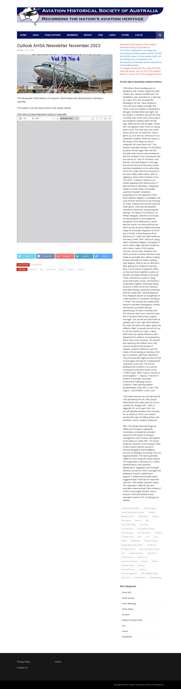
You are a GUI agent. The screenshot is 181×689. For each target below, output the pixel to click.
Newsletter (37, 264)
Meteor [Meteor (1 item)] (155, 561)
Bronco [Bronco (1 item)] (138, 520)
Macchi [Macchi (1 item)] (144, 561)
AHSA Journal (128, 598)
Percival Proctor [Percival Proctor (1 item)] (128, 569)
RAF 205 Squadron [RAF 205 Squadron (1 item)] (129, 573)
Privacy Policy (23, 661)
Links (112, 35)
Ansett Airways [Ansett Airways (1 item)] (150, 508)
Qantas (80, 269)
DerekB (20, 50)
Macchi (62, 269)
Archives (126, 614)
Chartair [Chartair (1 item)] (158, 532)
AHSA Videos (128, 609)
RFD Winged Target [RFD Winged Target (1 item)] (149, 573)
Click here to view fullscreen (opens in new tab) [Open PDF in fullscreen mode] (42, 114)
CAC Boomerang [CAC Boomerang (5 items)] (128, 524)
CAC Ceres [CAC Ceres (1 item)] (144, 524)
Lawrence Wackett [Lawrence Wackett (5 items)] (129, 561)
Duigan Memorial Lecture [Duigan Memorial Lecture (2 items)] (132, 545)
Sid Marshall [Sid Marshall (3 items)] (139, 577)
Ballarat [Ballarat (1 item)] (152, 512)
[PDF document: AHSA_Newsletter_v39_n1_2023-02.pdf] (65, 179)
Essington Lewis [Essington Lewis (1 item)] (128, 549)
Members (72, 35)
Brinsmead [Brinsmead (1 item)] (126, 520)
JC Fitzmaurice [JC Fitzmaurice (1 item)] (127, 557)
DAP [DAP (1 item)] (139, 536)
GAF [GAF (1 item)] (123, 553)
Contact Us (22, 667)
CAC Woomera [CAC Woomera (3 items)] (144, 532)
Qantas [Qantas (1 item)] (142, 569)
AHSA (36, 35)
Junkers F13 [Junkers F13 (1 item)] (142, 557)
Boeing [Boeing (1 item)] (156, 516)
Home (23, 35)
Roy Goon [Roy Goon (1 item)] (125, 577)
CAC (124, 625)
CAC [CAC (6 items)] (147, 520)
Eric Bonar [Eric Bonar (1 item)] (151, 545)
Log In (139, 35)
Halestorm (51, 269)
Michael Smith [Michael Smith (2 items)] (127, 565)
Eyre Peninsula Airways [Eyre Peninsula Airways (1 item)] (149, 549)
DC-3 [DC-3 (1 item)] (148, 536)
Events (125, 631)
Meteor (71, 269)
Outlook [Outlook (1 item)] (141, 565)
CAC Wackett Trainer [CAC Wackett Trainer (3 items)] (146, 528)
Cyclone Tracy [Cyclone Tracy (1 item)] (127, 536)
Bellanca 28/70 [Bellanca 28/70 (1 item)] (127, 516)
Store (125, 35)
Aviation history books (132, 620)
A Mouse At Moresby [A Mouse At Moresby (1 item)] (130, 508)
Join (100, 35)
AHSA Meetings (129, 603)
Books (88, 35)
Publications (53, 35)
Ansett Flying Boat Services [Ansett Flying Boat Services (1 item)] (132, 512)
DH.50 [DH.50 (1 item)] (123, 541)
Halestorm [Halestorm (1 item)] (151, 553)
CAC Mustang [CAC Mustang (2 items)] (127, 528)
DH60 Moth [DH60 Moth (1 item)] (135, 541)
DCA (42, 269)
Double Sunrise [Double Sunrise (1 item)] (151, 541)
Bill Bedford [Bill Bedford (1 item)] (143, 516)
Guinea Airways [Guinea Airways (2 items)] (136, 553)
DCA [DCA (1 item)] (156, 536)
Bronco (34, 269)
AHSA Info (126, 592)
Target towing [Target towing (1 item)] (155, 577)
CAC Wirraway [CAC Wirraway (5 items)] (127, 532)
